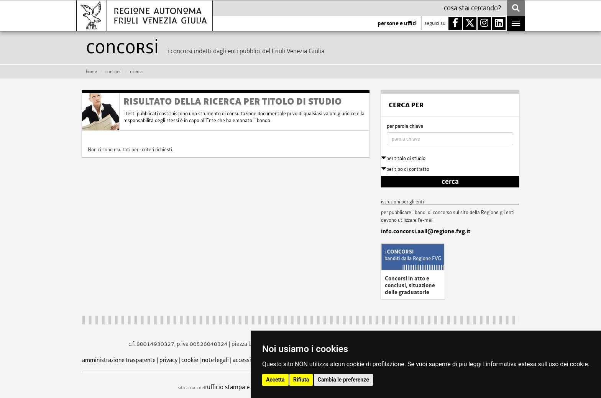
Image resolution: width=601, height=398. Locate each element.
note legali (215, 360)
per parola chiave (405, 126)
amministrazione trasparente (119, 360)
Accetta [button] (275, 380)
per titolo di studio (403, 158)
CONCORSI (113, 72)
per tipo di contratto (405, 169)
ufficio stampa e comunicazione (249, 387)
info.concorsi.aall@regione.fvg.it (425, 231)
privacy (168, 360)
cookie (189, 360)
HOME (91, 72)
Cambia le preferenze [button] (343, 380)
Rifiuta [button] (301, 380)
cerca (450, 182)
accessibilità (248, 360)
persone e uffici (397, 23)
